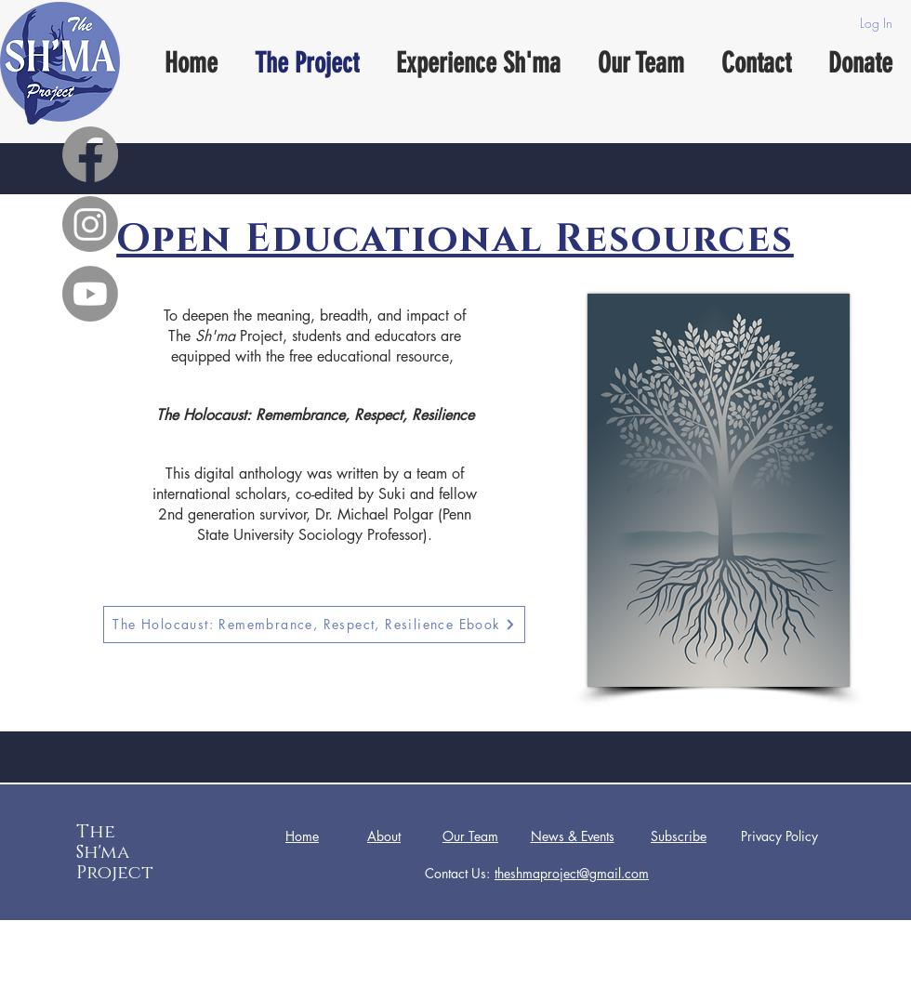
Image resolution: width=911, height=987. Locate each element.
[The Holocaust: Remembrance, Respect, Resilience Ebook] (314, 624)
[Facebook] (90, 154)
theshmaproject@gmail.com (572, 873)
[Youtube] (90, 294)
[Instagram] (90, 224)
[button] (678, 837)
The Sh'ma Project (114, 852)
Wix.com (600, 972)
